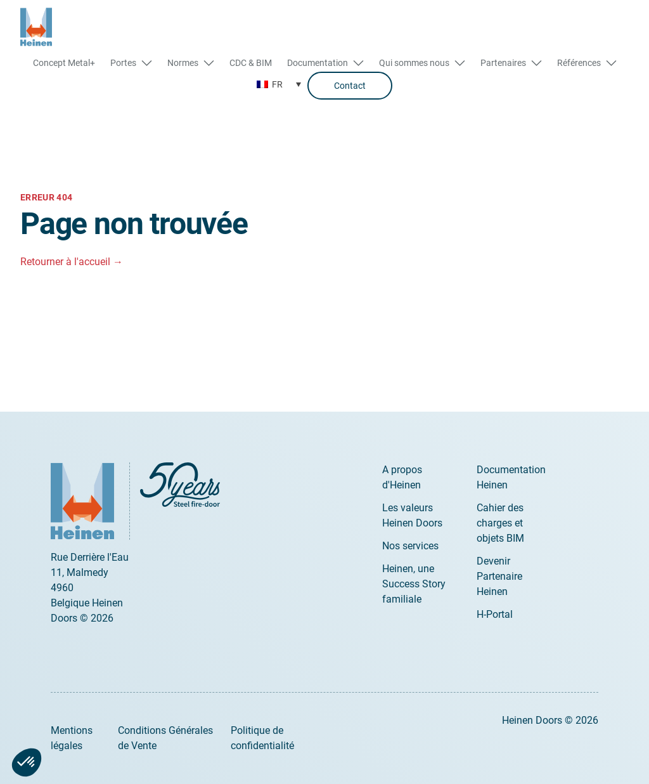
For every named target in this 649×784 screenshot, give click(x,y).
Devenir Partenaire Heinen (499, 576)
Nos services (410, 546)
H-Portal (495, 614)
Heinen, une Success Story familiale (414, 584)
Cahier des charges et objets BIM (500, 523)
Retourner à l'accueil (71, 262)
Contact (350, 86)
